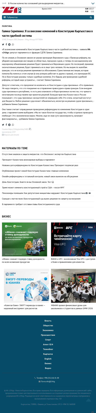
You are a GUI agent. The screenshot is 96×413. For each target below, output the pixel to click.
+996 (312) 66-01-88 (51, 378)
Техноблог (48, 349)
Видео (48, 368)
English (48, 358)
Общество (48, 325)
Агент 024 (48, 344)
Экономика (48, 330)
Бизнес (48, 363)
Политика (7, 26)
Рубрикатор (11, 17)
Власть (48, 320)
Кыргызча (48, 354)
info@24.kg (50, 381)
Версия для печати (10, 135)
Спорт (48, 339)
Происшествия (48, 335)
